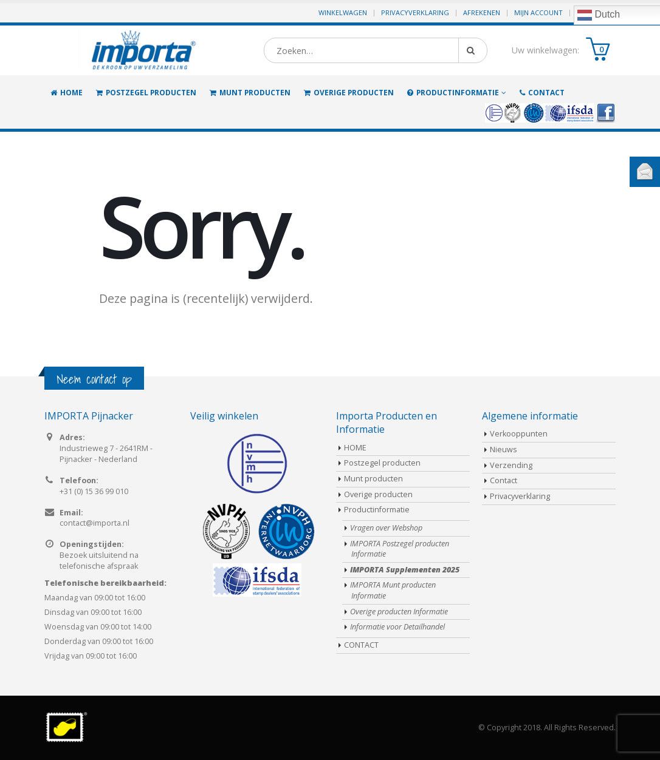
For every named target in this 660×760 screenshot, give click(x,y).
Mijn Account (538, 12)
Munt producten (250, 92)
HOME (66, 92)
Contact (503, 480)
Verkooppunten (519, 434)
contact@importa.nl (94, 523)
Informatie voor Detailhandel (397, 627)
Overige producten (349, 92)
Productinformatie (453, 92)
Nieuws (503, 449)
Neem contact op (94, 379)
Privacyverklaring (415, 12)
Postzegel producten (146, 92)
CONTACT (542, 92)
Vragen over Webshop (386, 528)
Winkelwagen (342, 12)
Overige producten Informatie (399, 611)
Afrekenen (481, 12)
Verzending (511, 465)
